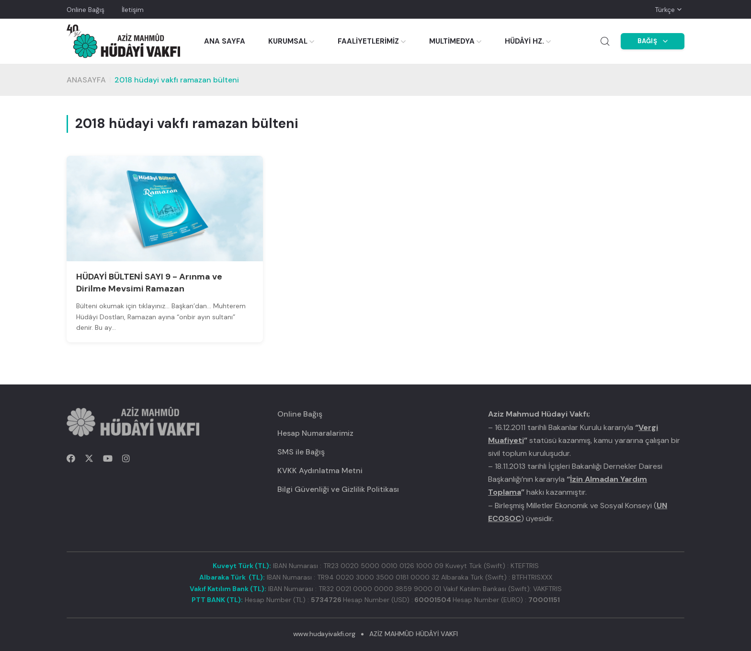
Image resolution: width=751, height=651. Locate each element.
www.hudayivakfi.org (324, 633)
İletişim (133, 9)
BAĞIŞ (652, 41)
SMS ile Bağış (301, 452)
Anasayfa (86, 80)
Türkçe (665, 9)
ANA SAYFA (224, 41)
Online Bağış (85, 9)
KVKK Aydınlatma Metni (320, 470)
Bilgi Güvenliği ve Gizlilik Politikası (338, 489)
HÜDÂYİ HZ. (524, 41)
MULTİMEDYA (452, 41)
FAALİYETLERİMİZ (368, 41)
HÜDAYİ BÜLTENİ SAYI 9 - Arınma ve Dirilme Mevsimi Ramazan (149, 282)
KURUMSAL (287, 41)
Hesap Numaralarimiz (315, 433)
